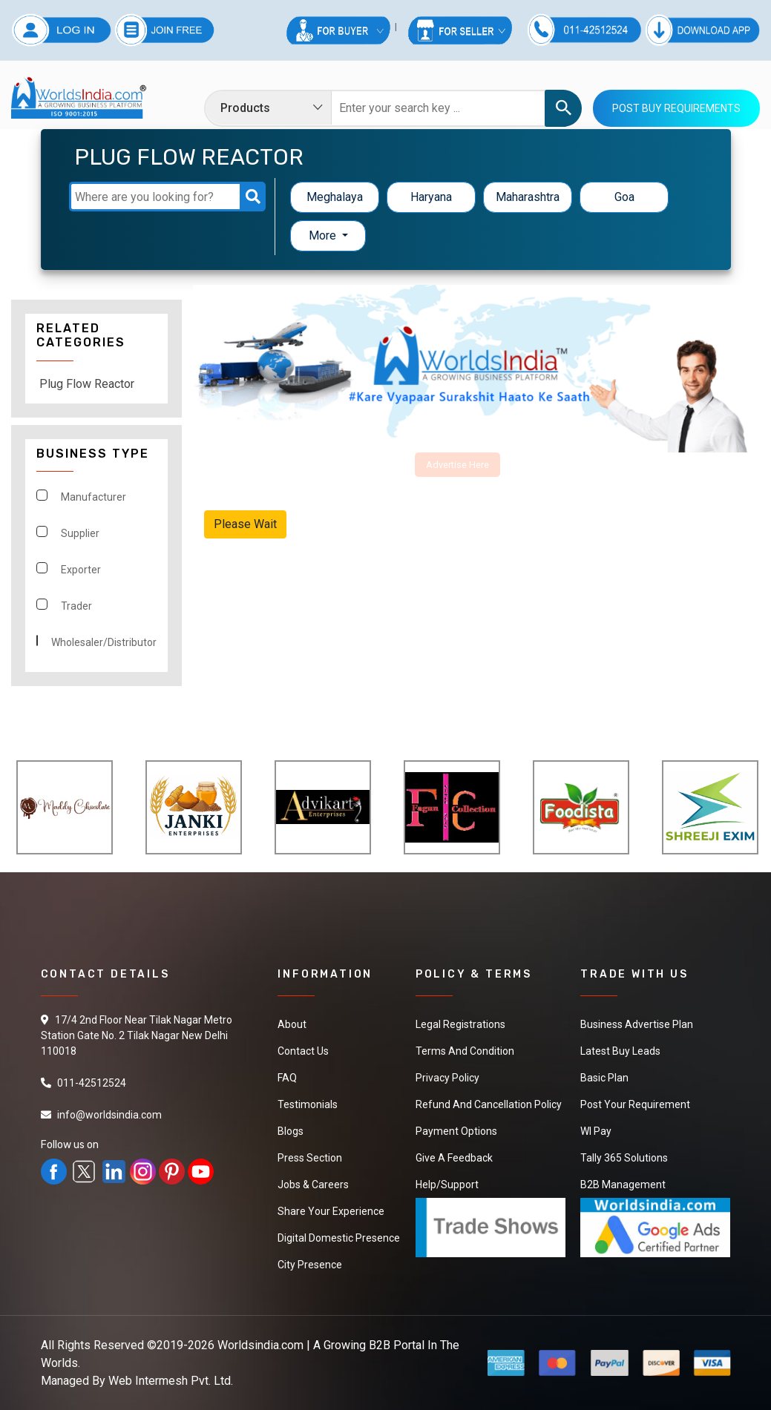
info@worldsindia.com (109, 1115)
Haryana (431, 197)
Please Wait (245, 524)
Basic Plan (604, 1078)
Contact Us (303, 1051)
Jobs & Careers (313, 1184)
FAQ (287, 1078)
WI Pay (595, 1131)
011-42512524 (91, 1083)
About (292, 1024)
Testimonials (308, 1104)
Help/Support (447, 1184)
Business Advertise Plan (636, 1024)
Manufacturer (93, 497)
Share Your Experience (331, 1211)
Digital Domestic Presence (339, 1238)
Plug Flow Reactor (86, 384)
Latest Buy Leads (620, 1051)
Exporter (81, 570)
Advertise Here (457, 464)
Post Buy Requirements (676, 108)
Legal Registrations (460, 1024)
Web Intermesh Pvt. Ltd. (170, 1381)
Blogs (291, 1131)
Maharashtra (528, 197)
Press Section (310, 1158)
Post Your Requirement (635, 1104)
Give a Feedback (454, 1158)
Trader (76, 606)
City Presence (310, 1265)
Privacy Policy (447, 1078)
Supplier (80, 533)
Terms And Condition (465, 1051)
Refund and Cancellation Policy (489, 1104)
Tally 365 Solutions (624, 1158)
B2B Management (623, 1184)
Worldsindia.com (260, 1345)
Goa (624, 197)
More (324, 235)
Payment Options (456, 1131)
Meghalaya (334, 197)
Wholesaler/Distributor (104, 642)
